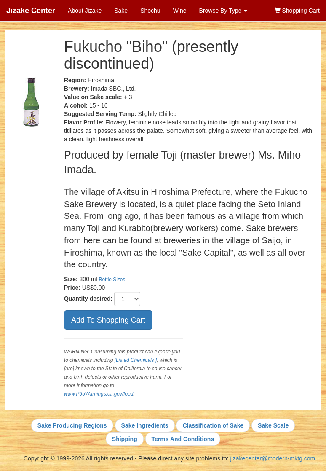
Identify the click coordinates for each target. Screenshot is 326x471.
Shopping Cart (297, 10)
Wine (180, 10)
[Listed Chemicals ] (136, 360)
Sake (121, 10)
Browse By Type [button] (223, 10)
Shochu (150, 10)
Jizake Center (30, 10)
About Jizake (85, 10)
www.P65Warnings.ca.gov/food (98, 394)
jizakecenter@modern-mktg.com (272, 458)
